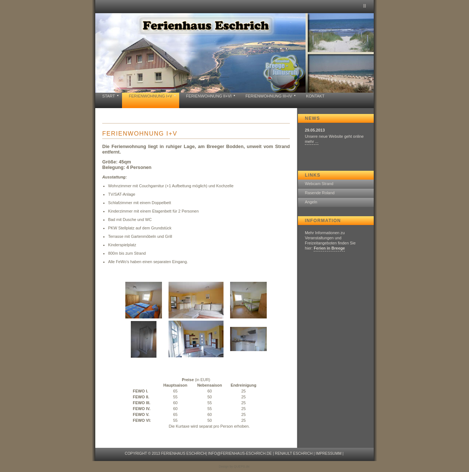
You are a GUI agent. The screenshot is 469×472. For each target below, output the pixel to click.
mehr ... (311, 141)
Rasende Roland (320, 193)
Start (108, 96)
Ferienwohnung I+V (150, 96)
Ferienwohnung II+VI (209, 96)
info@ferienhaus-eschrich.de (240, 453)
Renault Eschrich (294, 453)
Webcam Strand (319, 183)
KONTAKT (315, 96)
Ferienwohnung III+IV (268, 96)
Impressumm (328, 453)
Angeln (311, 202)
